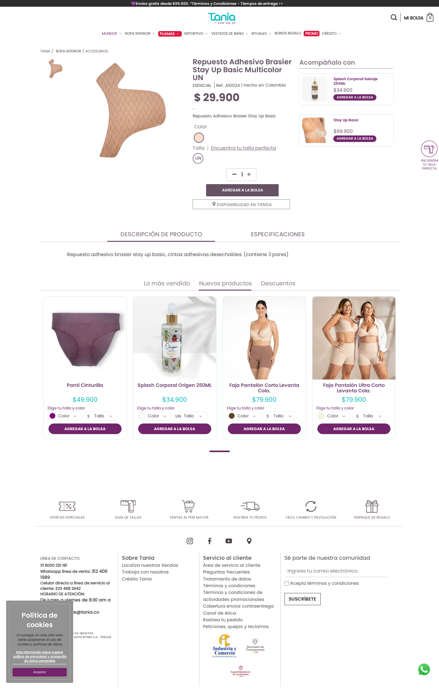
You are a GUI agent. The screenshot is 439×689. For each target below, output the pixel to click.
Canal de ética (219, 601)
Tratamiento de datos (227, 566)
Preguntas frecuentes (226, 560)
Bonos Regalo (288, 33)
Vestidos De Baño (230, 33)
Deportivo (196, 33)
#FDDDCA (199, 138)
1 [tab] (219, 439)
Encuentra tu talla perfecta (243, 148)
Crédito (332, 33)
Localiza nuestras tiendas (150, 553)
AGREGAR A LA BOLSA (259, 174)
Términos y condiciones (229, 573)
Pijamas (170, 33)
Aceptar (39, 672)
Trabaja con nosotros (145, 560)
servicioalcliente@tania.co (69, 600)
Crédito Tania (137, 566)
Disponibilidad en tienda (242, 192)
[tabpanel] (85, 355)
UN (198, 158)
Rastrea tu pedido (223, 607)
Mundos (112, 33)
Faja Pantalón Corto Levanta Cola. (264, 375)
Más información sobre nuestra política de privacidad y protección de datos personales (39, 656)
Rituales (262, 33)
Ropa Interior (140, 33)
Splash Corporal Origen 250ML (174, 373)
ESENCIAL (202, 85)
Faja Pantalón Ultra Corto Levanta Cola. (354, 375)
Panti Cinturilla (85, 373)
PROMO (311, 33)
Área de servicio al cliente (231, 553)
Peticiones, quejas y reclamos (236, 614)
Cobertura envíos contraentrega (238, 594)
